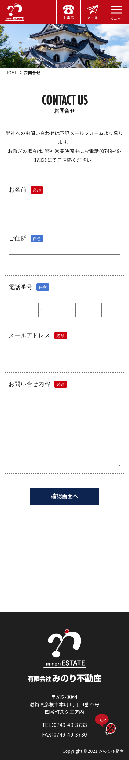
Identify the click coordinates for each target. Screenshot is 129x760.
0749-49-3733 (70, 724)
